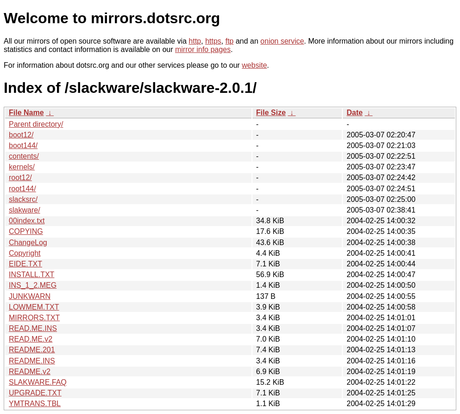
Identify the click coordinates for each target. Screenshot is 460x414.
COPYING (26, 231)
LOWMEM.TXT (34, 307)
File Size (271, 112)
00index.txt (26, 221)
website (254, 65)
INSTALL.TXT (31, 274)
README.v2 (29, 371)
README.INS (32, 361)
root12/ (20, 177)
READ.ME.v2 (30, 339)
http (195, 41)
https (213, 41)
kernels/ (22, 167)
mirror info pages (203, 49)
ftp (229, 41)
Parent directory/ (36, 124)
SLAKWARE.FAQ (38, 382)
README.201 (32, 350)
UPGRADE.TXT (35, 393)
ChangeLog (28, 242)
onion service (282, 41)
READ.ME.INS (33, 328)
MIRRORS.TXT (34, 318)
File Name (26, 112)
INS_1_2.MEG (33, 285)
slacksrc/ (23, 199)
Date (355, 112)
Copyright (24, 253)
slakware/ (24, 210)
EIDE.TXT (25, 264)
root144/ (22, 189)
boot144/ (23, 145)
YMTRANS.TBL (35, 404)
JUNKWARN (29, 296)
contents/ (24, 156)
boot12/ (21, 135)
